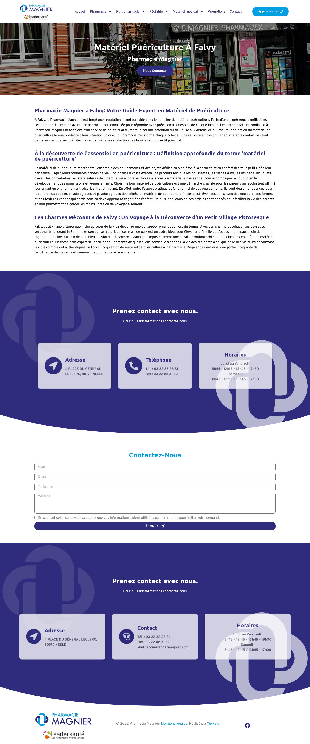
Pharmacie (101, 12)
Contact (236, 11)
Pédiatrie (158, 12)
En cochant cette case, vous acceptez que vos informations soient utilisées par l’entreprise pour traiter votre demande (129, 518)
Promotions (216, 11)
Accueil (80, 11)
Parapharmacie (130, 12)
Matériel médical (188, 12)
